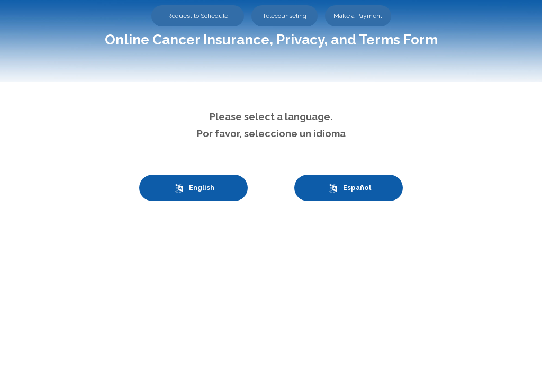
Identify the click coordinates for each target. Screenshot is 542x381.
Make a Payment (357, 16)
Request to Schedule (197, 16)
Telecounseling (284, 16)
